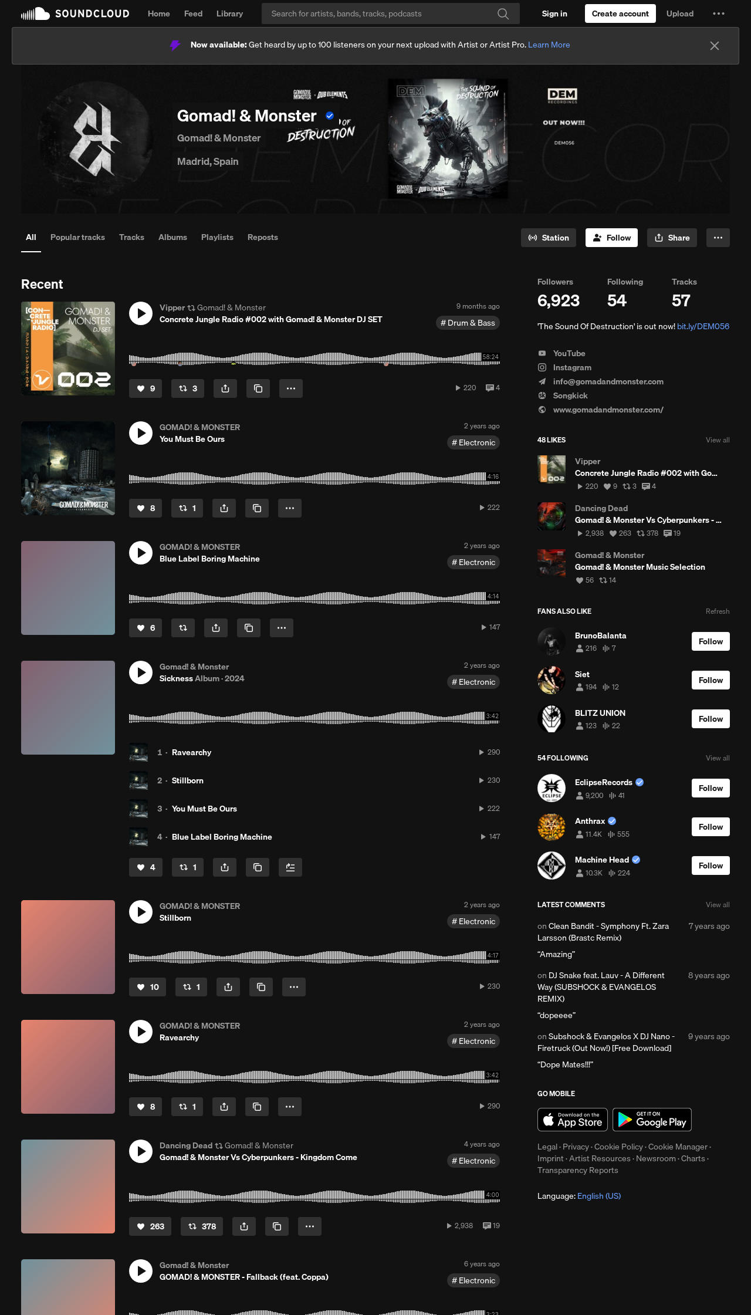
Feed (193, 13)
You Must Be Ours (204, 808)
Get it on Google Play (652, 1119)
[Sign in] (554, 13)
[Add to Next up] (290, 867)
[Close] (714, 45)
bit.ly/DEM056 (703, 326)
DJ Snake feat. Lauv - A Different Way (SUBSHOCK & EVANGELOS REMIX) (601, 987)
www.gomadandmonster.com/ (600, 409)
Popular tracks (77, 237)
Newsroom (656, 1158)
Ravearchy (191, 752)
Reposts (263, 237)
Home (159, 13)
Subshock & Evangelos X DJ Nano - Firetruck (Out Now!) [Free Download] (606, 1042)
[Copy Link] (258, 388)
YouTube (561, 353)
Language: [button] (579, 1195)
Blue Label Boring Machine (222, 836)
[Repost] (187, 388)
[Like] (145, 388)
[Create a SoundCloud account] (620, 13)
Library (229, 13)
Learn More (549, 44)
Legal (547, 1146)
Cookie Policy (618, 1146)
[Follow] (612, 237)
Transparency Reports (577, 1170)
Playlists (217, 237)
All (31, 237)
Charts (693, 1158)
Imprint (550, 1158)
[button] (719, 13)
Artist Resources (600, 1158)
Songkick (562, 395)
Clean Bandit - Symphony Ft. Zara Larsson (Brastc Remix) (603, 932)
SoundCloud (75, 13)
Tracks (131, 237)
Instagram (564, 367)
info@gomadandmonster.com (600, 381)
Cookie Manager (678, 1146)
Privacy (576, 1146)
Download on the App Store (572, 1119)
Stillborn (188, 780)
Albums (172, 237)
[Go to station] (548, 237)
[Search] (391, 13)
